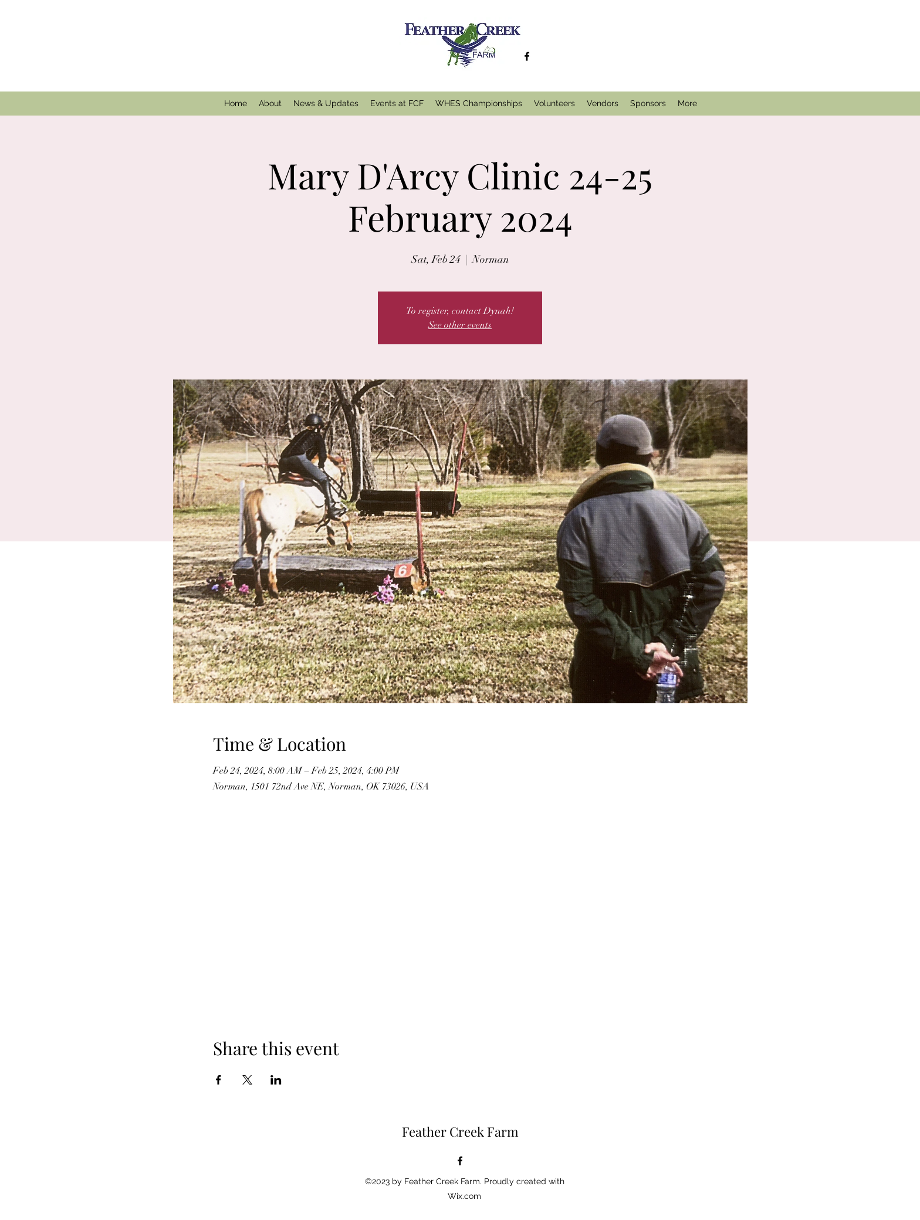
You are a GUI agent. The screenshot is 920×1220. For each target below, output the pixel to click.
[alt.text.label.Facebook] (527, 56)
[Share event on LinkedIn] (276, 1080)
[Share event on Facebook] (218, 1080)
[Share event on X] (247, 1080)
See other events (460, 325)
